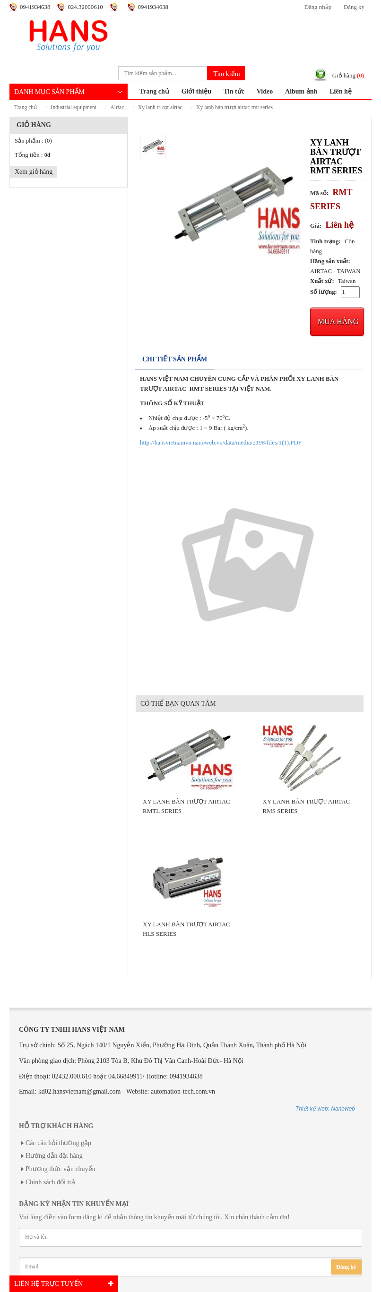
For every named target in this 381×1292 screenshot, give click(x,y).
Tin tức (234, 91)
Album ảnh (301, 91)
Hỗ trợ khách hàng (56, 1125)
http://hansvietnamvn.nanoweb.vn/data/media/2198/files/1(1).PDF (221, 442)
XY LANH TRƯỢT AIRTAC (160, 107)
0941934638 (35, 7)
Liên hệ (340, 91)
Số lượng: (323, 292)
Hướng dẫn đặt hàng (54, 1155)
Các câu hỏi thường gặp (58, 1143)
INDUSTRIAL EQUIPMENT (73, 107)
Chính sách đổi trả (50, 1182)
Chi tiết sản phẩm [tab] (174, 359)
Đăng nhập (317, 7)
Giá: (315, 225)
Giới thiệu (196, 91)
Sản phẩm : (33, 140)
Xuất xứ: (322, 281)
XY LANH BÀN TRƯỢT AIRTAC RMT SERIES (234, 107)
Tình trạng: (325, 241)
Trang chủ (154, 91)
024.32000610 (85, 7)
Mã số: (319, 193)
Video (265, 91)
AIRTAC (117, 107)
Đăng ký (354, 7)
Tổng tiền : (32, 155)
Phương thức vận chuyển (60, 1168)
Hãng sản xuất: (330, 261)
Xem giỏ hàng (33, 171)
